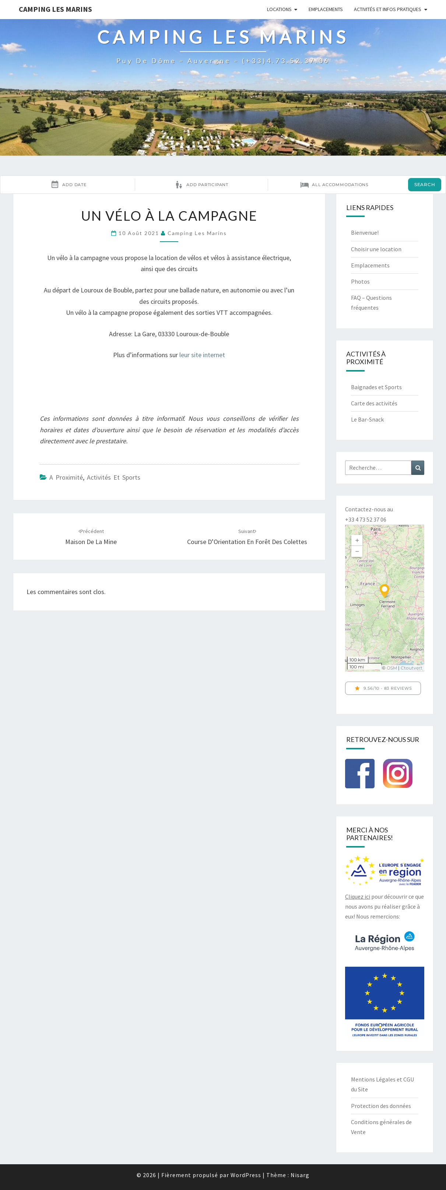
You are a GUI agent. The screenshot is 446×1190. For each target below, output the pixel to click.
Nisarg (300, 1175)
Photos (360, 281)
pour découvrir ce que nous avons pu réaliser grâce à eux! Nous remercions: (384, 906)
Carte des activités (374, 403)
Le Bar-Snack (367, 419)
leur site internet (202, 355)
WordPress (246, 1175)
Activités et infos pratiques (387, 9)
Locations (279, 9)
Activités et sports (113, 477)
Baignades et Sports (376, 387)
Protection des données (381, 1105)
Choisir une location (376, 249)
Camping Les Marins (55, 9)
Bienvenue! (365, 232)
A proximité (66, 477)
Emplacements (326, 9)
